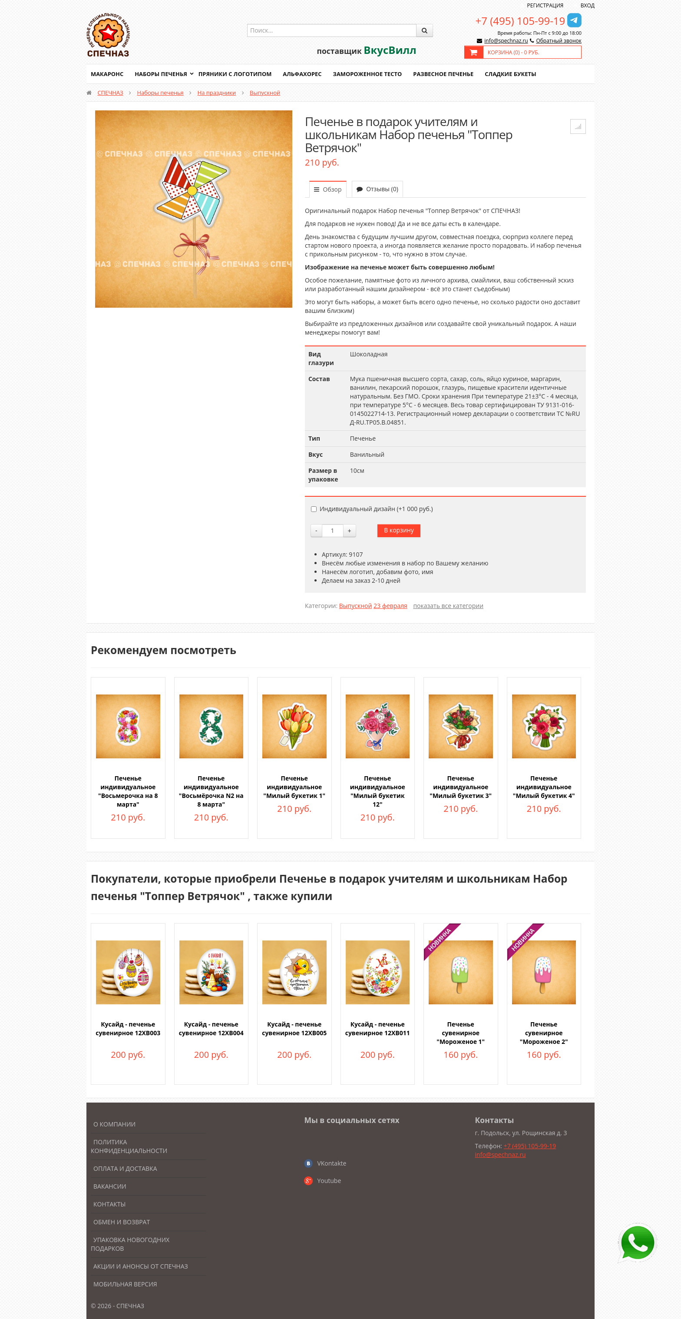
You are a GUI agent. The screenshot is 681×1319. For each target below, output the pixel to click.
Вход (588, 5)
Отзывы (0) (377, 189)
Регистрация (545, 5)
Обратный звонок (559, 40)
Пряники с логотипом (236, 74)
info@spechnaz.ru (506, 40)
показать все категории (448, 605)
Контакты (109, 1204)
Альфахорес (303, 74)
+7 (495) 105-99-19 (520, 20)
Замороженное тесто (369, 74)
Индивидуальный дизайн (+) (372, 509)
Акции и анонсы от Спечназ (140, 1266)
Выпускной (265, 92)
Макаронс (107, 74)
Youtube (329, 1180)
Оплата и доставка (125, 1168)
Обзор (328, 189)
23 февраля (390, 605)
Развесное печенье (445, 74)
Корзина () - (513, 52)
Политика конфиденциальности (129, 1146)
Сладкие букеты (513, 74)
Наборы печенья (161, 74)
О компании (114, 1124)
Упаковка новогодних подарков (130, 1244)
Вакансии (109, 1186)
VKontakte (331, 1163)
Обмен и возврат (121, 1222)
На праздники (217, 92)
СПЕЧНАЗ (110, 92)
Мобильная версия (125, 1284)
